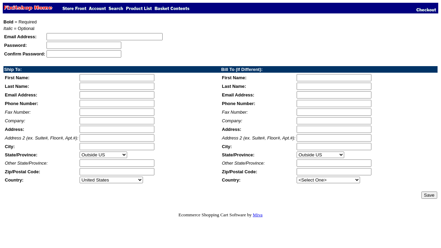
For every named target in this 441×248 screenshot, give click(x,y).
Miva (258, 214)
